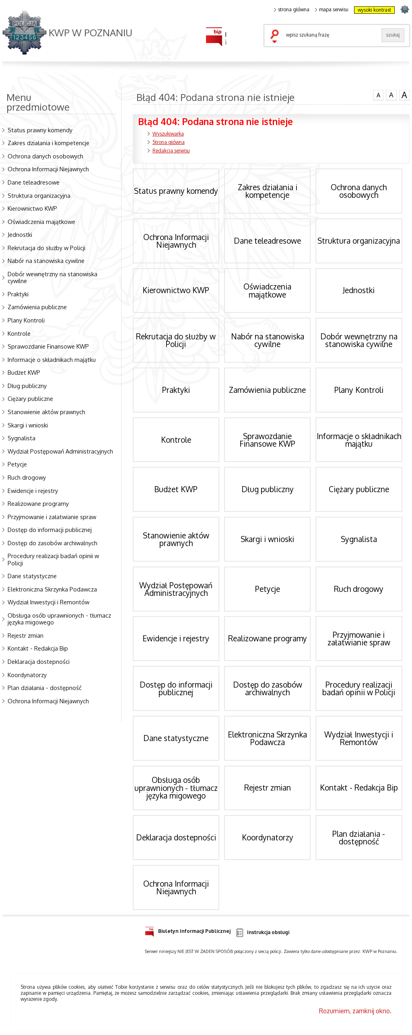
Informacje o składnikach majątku (52, 359)
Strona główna (168, 142)
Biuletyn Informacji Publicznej (188, 930)
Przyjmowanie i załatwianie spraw (52, 516)
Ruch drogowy (27, 477)
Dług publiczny (27, 385)
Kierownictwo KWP (32, 208)
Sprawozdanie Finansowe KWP (48, 346)
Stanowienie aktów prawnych (46, 411)
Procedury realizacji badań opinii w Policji (53, 559)
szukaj (276, 37)
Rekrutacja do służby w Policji (46, 247)
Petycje (17, 464)
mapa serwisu (331, 9)
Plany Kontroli (26, 320)
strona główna (291, 9)
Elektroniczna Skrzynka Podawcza (52, 589)
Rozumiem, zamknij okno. (355, 1011)
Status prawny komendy (40, 129)
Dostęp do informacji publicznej (50, 529)
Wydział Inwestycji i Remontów (48, 602)
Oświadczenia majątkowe (41, 221)
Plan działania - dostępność (45, 687)
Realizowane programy (38, 503)
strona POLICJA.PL (405, 9)
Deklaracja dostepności (39, 661)
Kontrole (19, 333)
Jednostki (20, 234)
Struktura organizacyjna (39, 195)
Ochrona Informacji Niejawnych (48, 168)
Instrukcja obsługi (262, 932)
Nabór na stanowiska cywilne (46, 260)
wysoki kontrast (374, 10)
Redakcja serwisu (171, 151)
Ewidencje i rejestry (33, 490)
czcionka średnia (391, 94)
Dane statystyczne (32, 575)
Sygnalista (21, 438)
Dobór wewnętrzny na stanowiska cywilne (52, 277)
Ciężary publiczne (30, 398)
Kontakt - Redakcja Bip (38, 648)
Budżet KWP (24, 372)
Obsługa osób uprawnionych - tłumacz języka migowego (59, 619)
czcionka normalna (378, 94)
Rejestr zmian (25, 635)
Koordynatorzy (27, 674)
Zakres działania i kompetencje (48, 142)
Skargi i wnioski (28, 425)
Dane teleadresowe (34, 182)
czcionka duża (404, 95)
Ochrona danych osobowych (45, 156)
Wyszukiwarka (168, 134)
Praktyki (18, 294)
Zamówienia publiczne (37, 306)
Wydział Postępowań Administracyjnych (60, 451)
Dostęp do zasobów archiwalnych (52, 542)
